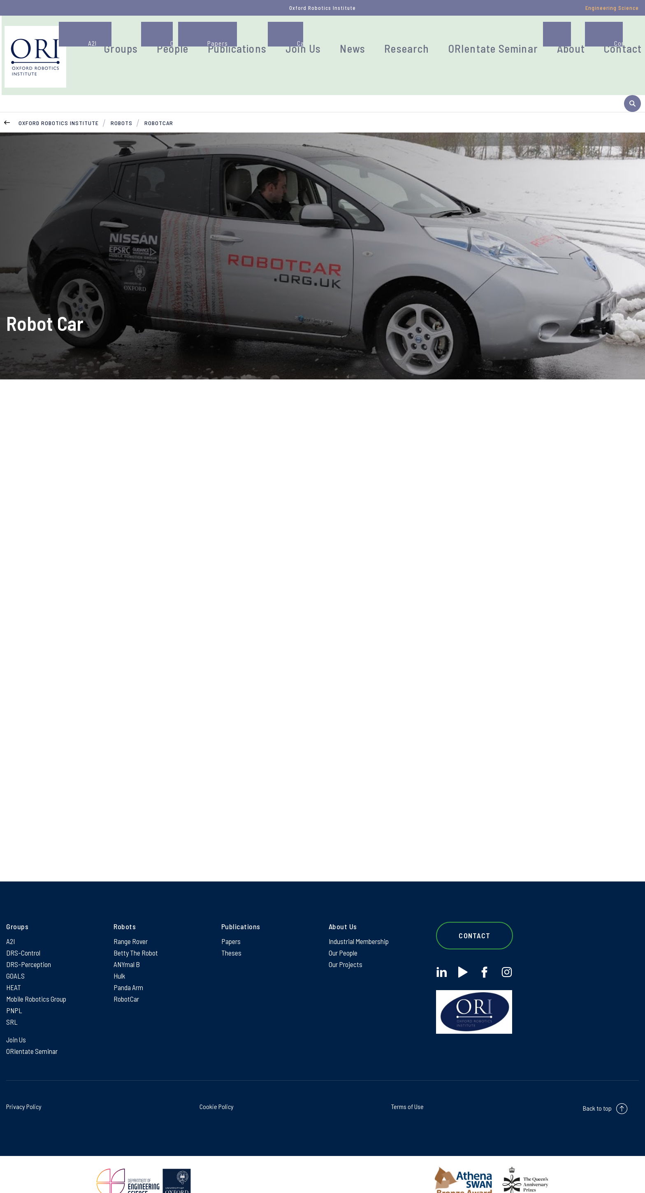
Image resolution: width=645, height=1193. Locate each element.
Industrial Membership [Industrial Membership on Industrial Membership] (359, 916)
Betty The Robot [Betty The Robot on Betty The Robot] (136, 929)
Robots (121, 96)
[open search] (632, 50)
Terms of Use (407, 1090)
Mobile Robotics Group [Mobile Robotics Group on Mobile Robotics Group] (36, 978)
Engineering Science (612, 8)
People (212, 39)
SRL (12, 1003)
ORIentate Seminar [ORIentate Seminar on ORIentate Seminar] (32, 1034)
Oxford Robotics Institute (59, 96)
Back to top (597, 1091)
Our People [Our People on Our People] (343, 929)
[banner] (86, 51)
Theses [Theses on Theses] (231, 929)
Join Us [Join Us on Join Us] (16, 1021)
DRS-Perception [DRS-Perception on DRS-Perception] (28, 941)
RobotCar (158, 96)
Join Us (323, 39)
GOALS (15, 953)
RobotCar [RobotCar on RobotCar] (126, 978)
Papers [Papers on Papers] (231, 916)
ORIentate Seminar (482, 39)
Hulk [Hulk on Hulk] (119, 953)
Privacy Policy (24, 1090)
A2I (11, 916)
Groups (168, 39)
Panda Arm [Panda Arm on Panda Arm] (129, 966)
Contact (592, 39)
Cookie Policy (217, 1090)
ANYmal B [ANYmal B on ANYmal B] (127, 941)
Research (411, 39)
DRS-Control (23, 929)
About (547, 39)
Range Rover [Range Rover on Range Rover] (131, 916)
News (366, 39)
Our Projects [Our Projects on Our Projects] (346, 941)
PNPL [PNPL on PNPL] (14, 990)
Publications (267, 39)
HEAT (13, 966)
